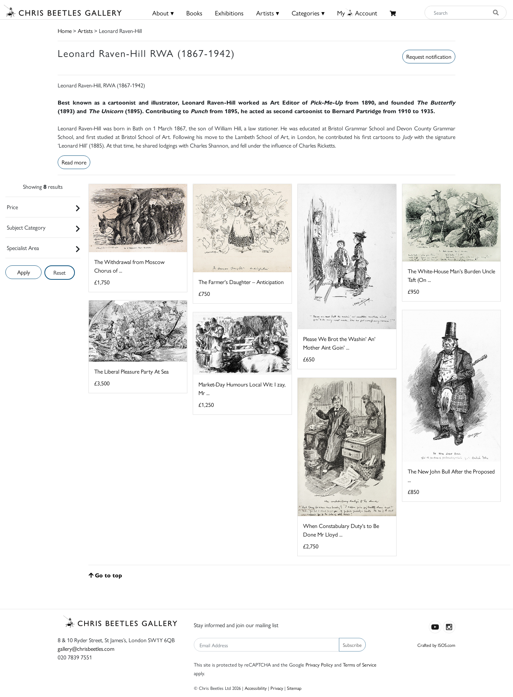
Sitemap (294, 687)
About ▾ (163, 12)
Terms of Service (360, 664)
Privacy (276, 687)
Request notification (428, 56)
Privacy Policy (319, 664)
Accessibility (256, 687)
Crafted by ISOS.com (436, 644)
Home (65, 31)
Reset (59, 272)
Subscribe (352, 644)
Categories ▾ (308, 12)
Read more (74, 162)
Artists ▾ (267, 12)
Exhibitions (229, 12)
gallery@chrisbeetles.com (86, 648)
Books (194, 12)
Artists (85, 31)
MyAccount (357, 12)
